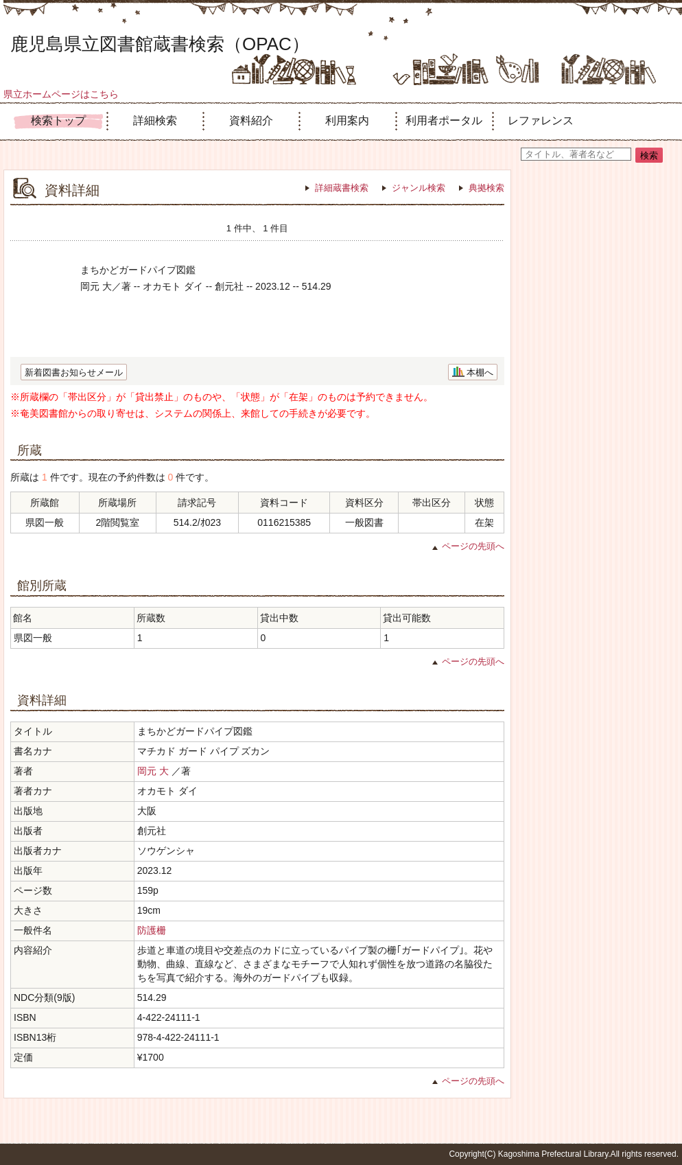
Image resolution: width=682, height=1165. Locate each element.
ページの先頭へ (473, 546)
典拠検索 (486, 188)
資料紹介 (251, 120)
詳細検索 (155, 120)
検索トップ (58, 120)
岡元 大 (153, 770)
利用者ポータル (443, 120)
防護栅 (151, 930)
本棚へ (480, 372)
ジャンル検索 (418, 188)
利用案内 (347, 120)
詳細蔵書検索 (341, 188)
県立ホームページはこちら (61, 94)
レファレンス (541, 120)
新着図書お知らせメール (74, 372)
